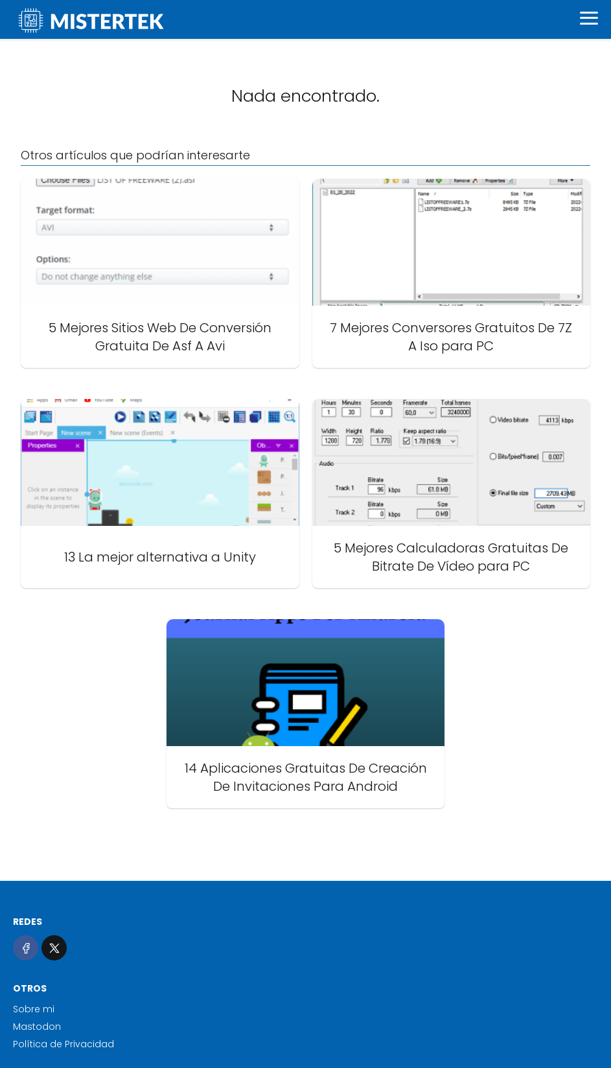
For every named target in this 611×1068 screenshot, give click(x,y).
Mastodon (37, 1026)
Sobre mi (33, 1009)
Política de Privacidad (63, 1044)
